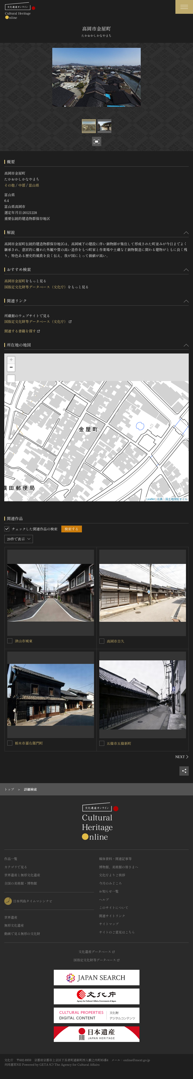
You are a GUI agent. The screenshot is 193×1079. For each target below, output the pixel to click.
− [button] (11, 368)
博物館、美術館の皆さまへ (118, 867)
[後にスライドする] (182, 757)
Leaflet (151, 499)
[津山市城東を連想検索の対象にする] (9, 640)
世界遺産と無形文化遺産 (22, 875)
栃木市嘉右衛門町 (29, 743)
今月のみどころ (110, 883)
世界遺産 (10, 917)
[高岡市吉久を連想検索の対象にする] (101, 641)
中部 (21, 185)
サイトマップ (109, 923)
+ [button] (11, 360)
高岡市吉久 (115, 641)
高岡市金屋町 (14, 280)
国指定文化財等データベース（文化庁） (36, 286)
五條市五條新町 (119, 743)
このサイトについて (113, 907)
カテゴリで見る (15, 867)
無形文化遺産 (14, 925)
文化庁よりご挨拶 (112, 875)
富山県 (34, 185)
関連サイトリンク (112, 915)
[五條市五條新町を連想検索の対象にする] (101, 743)
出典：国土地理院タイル (172, 499)
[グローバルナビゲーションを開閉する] (184, 7)
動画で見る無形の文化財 (22, 933)
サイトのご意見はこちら (117, 932)
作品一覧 (10, 858)
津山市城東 (23, 640)
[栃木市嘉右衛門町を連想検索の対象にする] (9, 743)
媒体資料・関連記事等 (115, 858)
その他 (9, 185)
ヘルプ (104, 899)
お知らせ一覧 (109, 891)
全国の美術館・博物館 (20, 883)
